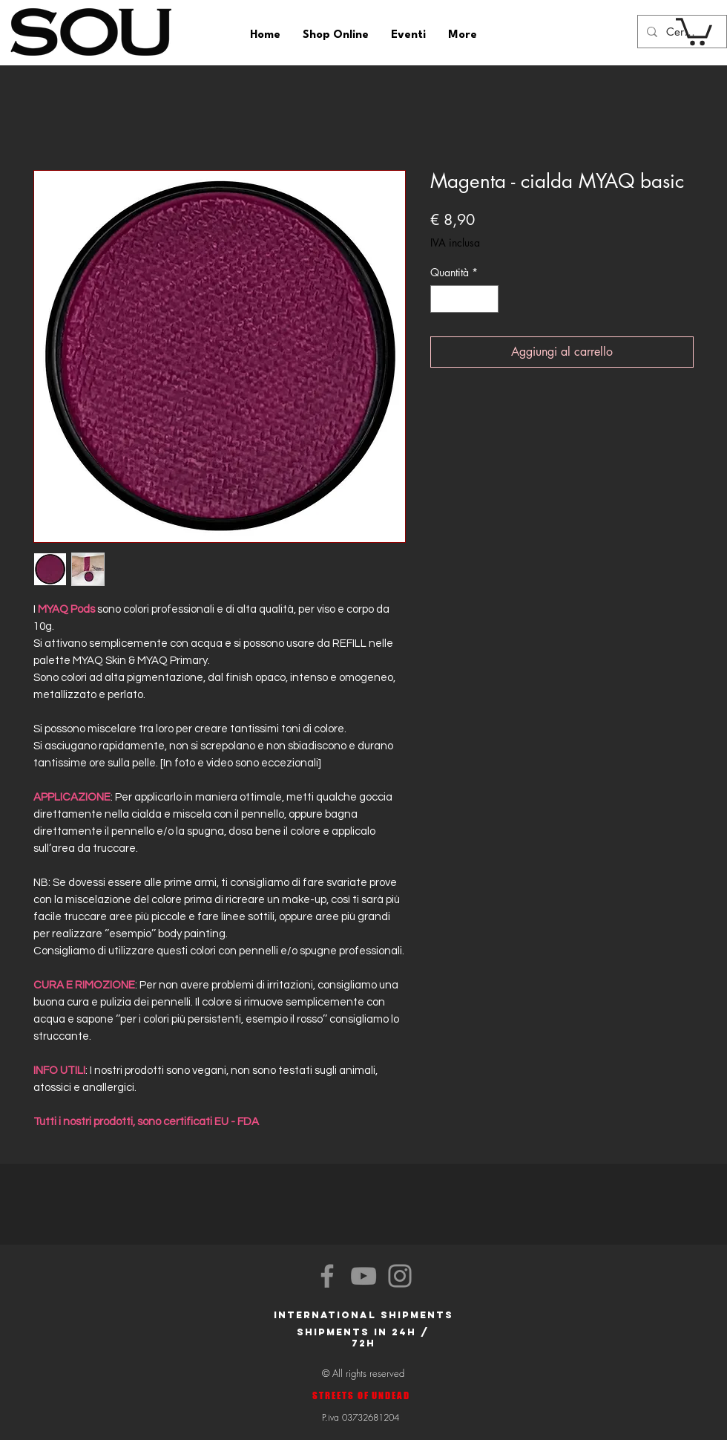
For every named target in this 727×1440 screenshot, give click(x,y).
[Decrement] (441, 299)
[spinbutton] (464, 299)
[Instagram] (399, 1275)
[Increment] (487, 299)
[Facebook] (327, 1275)
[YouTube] (363, 1275)
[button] (694, 30)
